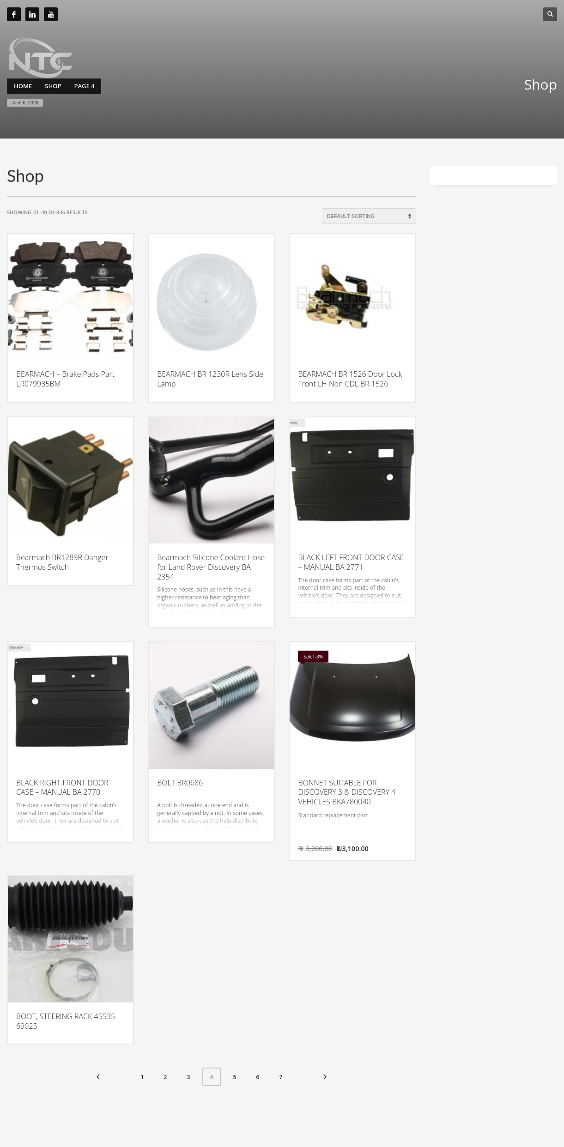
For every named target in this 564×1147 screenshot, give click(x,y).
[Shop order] (369, 216)
